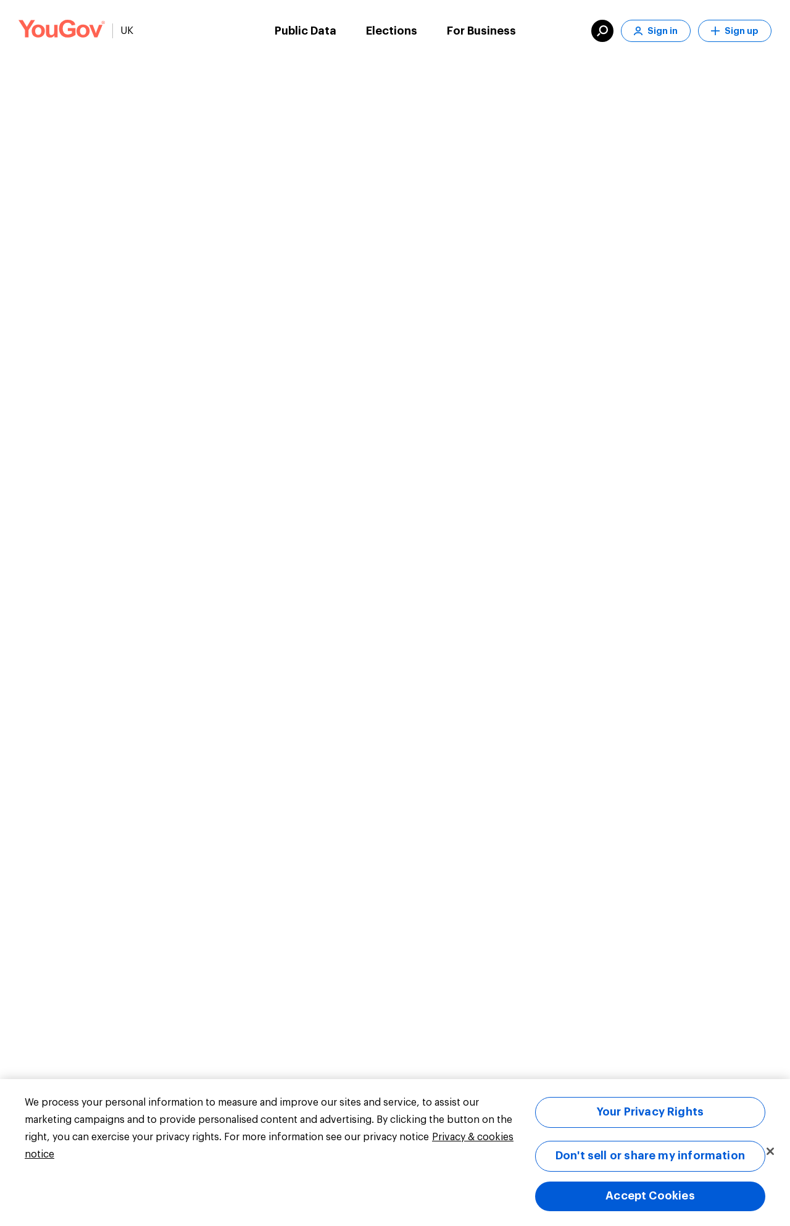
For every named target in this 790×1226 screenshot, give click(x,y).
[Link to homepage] (62, 31)
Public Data (305, 30)
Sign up (735, 31)
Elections (391, 30)
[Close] (770, 1151)
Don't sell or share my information (650, 1155)
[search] (602, 31)
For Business (481, 30)
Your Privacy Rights (650, 1111)
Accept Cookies (650, 1195)
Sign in (656, 31)
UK (126, 31)
